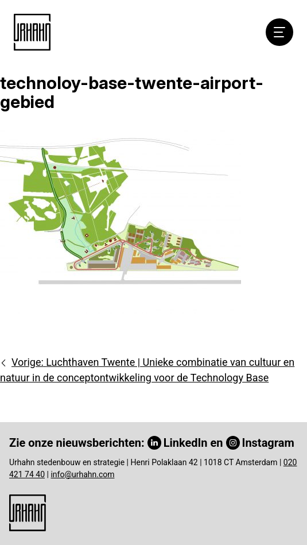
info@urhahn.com (82, 474)
